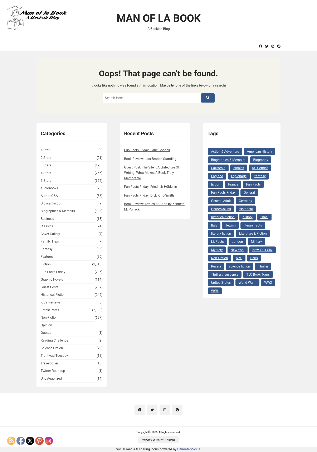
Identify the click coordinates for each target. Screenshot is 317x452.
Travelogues (50, 363)
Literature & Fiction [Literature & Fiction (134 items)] (253, 233)
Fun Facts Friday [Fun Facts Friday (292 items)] (223, 192)
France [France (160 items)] (233, 184)
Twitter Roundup (53, 371)
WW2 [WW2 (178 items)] (268, 283)
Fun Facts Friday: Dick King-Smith (149, 195)
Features (47, 257)
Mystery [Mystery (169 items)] (217, 250)
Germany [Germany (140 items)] (245, 201)
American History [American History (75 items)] (259, 152)
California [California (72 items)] (218, 168)
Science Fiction (52, 348)
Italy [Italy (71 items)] (214, 225)
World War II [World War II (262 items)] (247, 283)
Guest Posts (49, 287)
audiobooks (49, 188)
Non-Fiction (49, 317)
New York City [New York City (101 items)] (262, 250)
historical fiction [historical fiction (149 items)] (223, 217)
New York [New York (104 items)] (237, 250)
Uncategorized (51, 378)
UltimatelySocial (189, 449)
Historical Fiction (53, 295)
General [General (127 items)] (249, 192)
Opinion (46, 325)
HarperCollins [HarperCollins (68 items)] (221, 209)
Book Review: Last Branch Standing (150, 159)
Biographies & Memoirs (58, 211)
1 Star (45, 150)
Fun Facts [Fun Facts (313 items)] (253, 184)
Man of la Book (159, 18)
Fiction (46, 264)
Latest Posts (50, 310)
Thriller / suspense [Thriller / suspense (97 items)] (224, 274)
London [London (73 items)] (237, 242)
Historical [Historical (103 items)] (246, 209)
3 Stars (46, 165)
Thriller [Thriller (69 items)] (263, 266)
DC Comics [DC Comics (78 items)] (260, 168)
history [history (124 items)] (248, 217)
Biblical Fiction (51, 203)
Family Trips (50, 241)
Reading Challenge (54, 340)
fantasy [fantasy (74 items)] (260, 176)
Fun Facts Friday (53, 272)
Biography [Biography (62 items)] (260, 160)
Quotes (46, 333)
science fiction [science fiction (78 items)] (239, 266)
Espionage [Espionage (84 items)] (239, 176)
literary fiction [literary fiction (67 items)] (221, 233)
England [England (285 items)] (217, 176)
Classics (47, 226)
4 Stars (46, 173)
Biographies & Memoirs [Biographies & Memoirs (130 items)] (228, 160)
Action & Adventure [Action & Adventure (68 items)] (225, 152)
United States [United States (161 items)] (221, 283)
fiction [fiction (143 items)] (215, 184)
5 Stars (46, 181)
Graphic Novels (52, 279)
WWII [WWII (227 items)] (215, 291)
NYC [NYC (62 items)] (239, 258)
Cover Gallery (50, 234)
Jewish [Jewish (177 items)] (230, 225)
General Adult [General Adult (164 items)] (221, 201)
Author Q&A (49, 196)
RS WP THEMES (165, 439)
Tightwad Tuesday (54, 356)
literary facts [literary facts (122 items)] (253, 225)
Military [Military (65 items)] (256, 242)
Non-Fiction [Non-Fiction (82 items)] (219, 258)
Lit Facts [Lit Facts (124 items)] (217, 242)
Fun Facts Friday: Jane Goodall (147, 150)
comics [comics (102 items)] (238, 168)
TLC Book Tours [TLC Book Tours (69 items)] (258, 274)
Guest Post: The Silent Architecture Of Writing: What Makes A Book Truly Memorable (151, 172)
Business (47, 219)
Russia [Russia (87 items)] (216, 266)
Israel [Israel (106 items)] (264, 217)
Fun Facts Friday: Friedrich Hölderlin (150, 187)
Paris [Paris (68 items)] (254, 258)
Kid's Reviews (50, 302)
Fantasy (47, 249)
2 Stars (46, 158)
